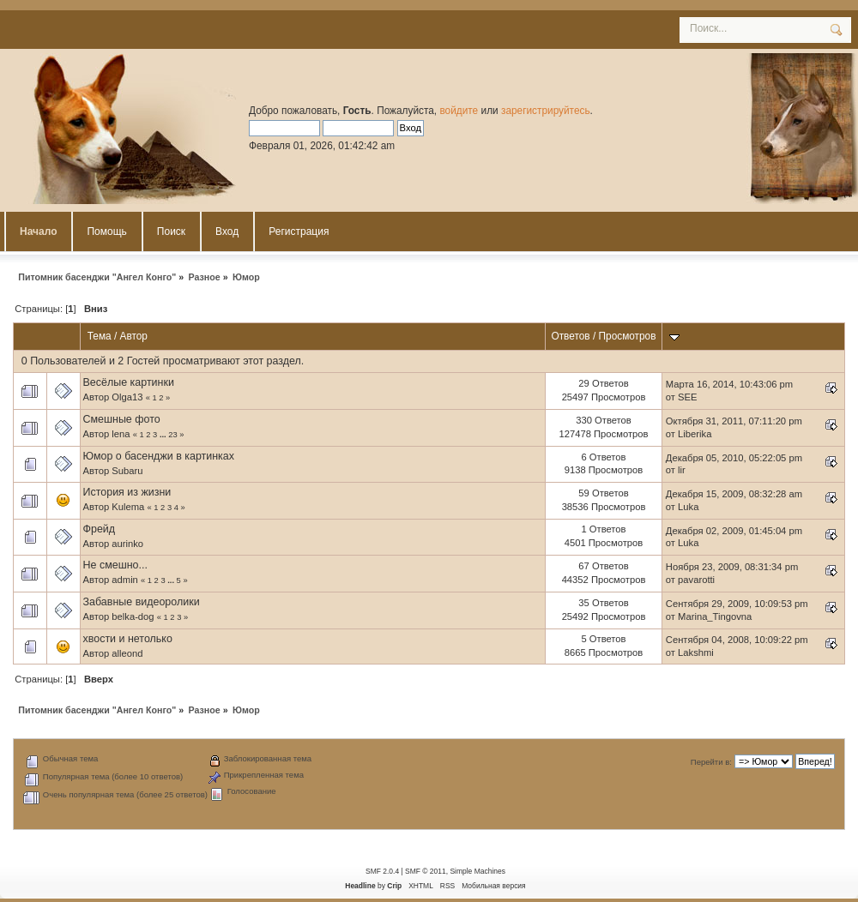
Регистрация (299, 232)
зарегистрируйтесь (545, 111)
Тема (100, 336)
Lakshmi (696, 652)
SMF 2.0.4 (382, 871)
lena (121, 434)
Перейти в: (711, 762)
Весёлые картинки (128, 382)
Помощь (106, 232)
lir (682, 470)
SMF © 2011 (425, 871)
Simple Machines (477, 871)
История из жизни (127, 492)
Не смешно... (115, 565)
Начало (38, 232)
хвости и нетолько (127, 639)
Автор (134, 336)
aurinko (127, 543)
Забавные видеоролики (141, 602)
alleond (127, 653)
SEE (687, 397)
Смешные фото (121, 419)
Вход (227, 232)
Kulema (128, 507)
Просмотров (627, 336)
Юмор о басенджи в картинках (159, 456)
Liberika (694, 434)
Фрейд (99, 529)
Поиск (171, 232)
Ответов (570, 336)
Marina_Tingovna (715, 616)
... (164, 434)
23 (172, 434)
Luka (688, 507)
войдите (458, 111)
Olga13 (127, 397)
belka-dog (133, 616)
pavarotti (696, 579)
